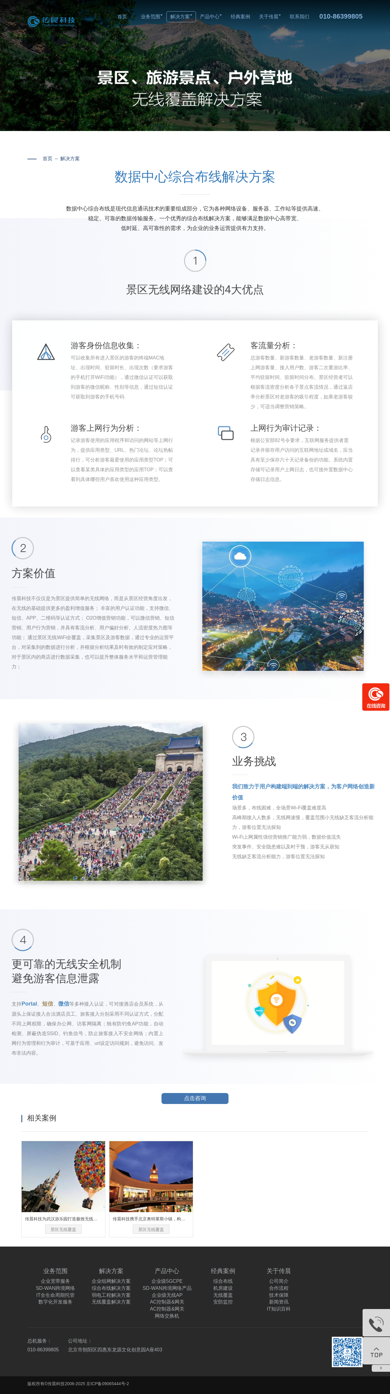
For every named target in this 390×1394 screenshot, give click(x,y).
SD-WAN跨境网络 (55, 1288)
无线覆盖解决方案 (111, 1301)
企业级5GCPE (167, 1281)
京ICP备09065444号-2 (107, 1383)
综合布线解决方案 (111, 1288)
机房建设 (223, 1288)
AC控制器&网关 (167, 1301)
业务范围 (152, 16)
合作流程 (279, 1288)
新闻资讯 (279, 1301)
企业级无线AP (167, 1295)
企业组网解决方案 (111, 1281)
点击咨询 (206, 1098)
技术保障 (279, 1295)
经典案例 (240, 16)
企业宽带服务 (55, 1281)
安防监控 (223, 1301)
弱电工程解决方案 (111, 1295)
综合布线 (223, 1281)
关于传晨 (270, 16)
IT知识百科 (279, 1308)
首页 (122, 16)
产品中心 (211, 16)
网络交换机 (167, 1315)
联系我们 (299, 16)
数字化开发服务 (55, 1301)
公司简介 (279, 1281)
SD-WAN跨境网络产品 (167, 1288)
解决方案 (181, 16)
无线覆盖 (223, 1295)
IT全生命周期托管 (55, 1295)
